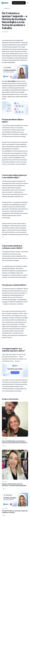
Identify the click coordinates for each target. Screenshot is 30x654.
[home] (5, 3)
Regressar (6, 8)
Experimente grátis (18, 3)
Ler (4, 445)
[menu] (27, 3)
